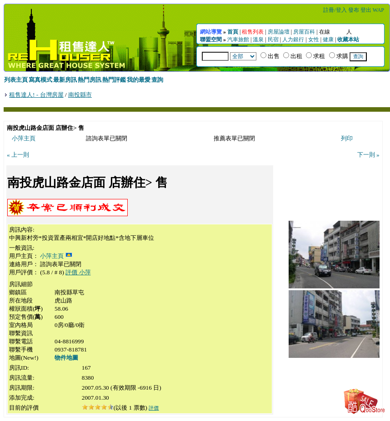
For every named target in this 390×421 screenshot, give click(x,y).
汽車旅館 (238, 39)
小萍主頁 (23, 138)
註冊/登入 (334, 10)
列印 (347, 138)
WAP (378, 10)
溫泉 (258, 39)
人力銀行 (293, 39)
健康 (328, 39)
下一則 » (368, 154)
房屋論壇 (279, 32)
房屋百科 (304, 32)
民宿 (273, 39)
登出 (365, 10)
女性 (313, 39)
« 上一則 (18, 154)
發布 (353, 10)
